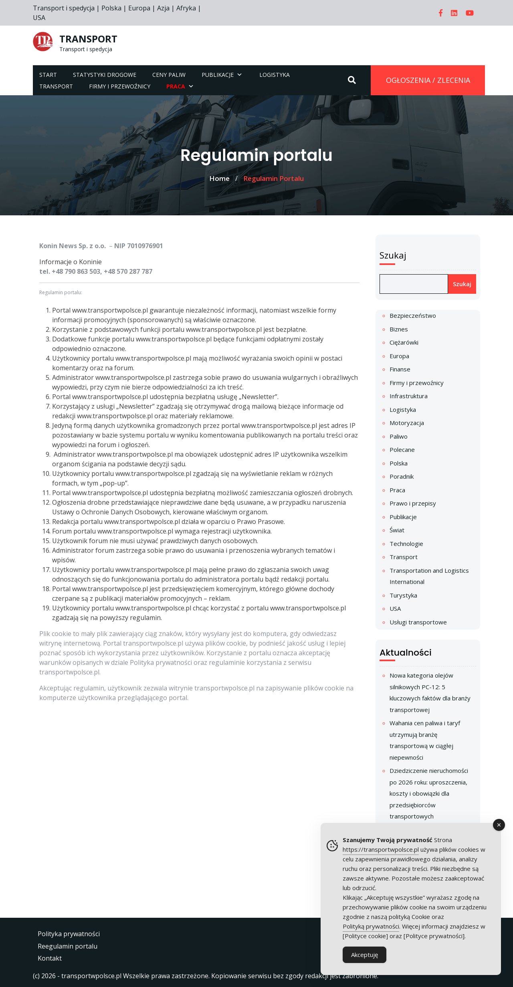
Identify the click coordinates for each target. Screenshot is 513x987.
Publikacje (218, 74)
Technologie (406, 544)
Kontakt (50, 958)
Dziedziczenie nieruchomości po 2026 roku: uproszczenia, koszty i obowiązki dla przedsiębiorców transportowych (429, 793)
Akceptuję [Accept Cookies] (364, 955)
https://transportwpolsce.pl (381, 849)
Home (219, 178)
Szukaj (393, 255)
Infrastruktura (409, 396)
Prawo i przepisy (413, 503)
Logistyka (274, 74)
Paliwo (399, 436)
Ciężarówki (404, 342)
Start (48, 74)
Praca (397, 490)
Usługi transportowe (418, 622)
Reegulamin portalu (67, 946)
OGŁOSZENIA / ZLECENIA (428, 80)
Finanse (400, 369)
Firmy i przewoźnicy (119, 86)
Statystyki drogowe (104, 74)
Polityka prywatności (69, 933)
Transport (56, 86)
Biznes (399, 329)
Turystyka (403, 595)
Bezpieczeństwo (413, 315)
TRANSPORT (88, 38)
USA (395, 608)
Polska (399, 463)
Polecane (402, 449)
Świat (397, 530)
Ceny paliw (169, 74)
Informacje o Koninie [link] (70, 261)
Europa (399, 356)
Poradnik (402, 476)
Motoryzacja (407, 423)
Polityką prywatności (371, 926)
